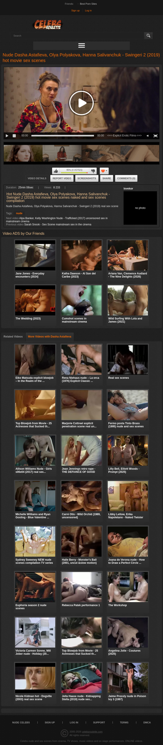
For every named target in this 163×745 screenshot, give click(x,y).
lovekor (128, 188)
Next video (12, 218)
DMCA (147, 722)
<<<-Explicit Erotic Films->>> (124, 135)
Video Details (37, 178)
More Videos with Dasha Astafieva (49, 336)
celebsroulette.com (92, 731)
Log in (88, 10)
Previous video (15, 224)
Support (99, 722)
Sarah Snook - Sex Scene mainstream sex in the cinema (57, 224)
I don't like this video (93, 171)
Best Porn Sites (88, 3)
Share (106, 178)
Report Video (62, 178)
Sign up (75, 10)
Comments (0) (126, 178)
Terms (124, 722)
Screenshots (86, 178)
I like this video (56, 171)
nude (19, 213)
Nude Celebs (21, 722)
